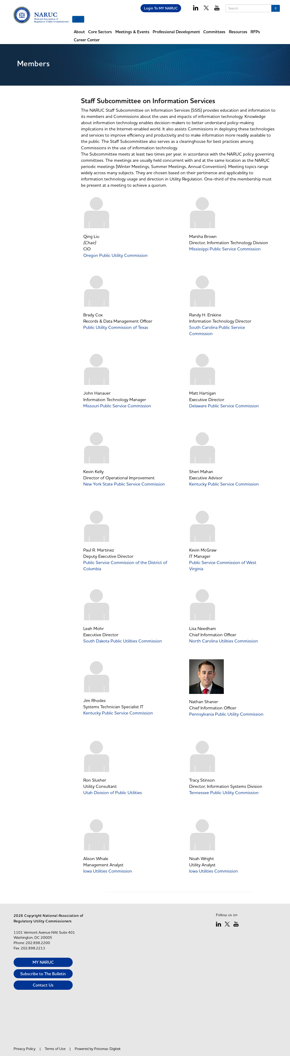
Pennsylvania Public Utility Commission (226, 714)
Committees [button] (214, 31)
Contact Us (43, 985)
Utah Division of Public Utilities (113, 792)
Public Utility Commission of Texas (116, 327)
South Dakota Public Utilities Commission (123, 641)
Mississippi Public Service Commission (225, 249)
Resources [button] (238, 31)
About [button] (79, 31)
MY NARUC (43, 962)
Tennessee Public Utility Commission (224, 792)
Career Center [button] (87, 39)
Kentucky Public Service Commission (224, 484)
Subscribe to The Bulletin (43, 973)
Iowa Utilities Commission (108, 871)
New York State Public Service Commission (124, 484)
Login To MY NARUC (161, 8)
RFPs (255, 31)
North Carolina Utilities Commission (224, 641)
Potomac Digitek (107, 1048)
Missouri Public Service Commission (117, 405)
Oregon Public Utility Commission (116, 255)
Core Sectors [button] (100, 31)
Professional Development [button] (176, 31)
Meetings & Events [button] (132, 31)
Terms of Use (55, 1048)
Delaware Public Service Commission (224, 405)
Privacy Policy (25, 1048)
